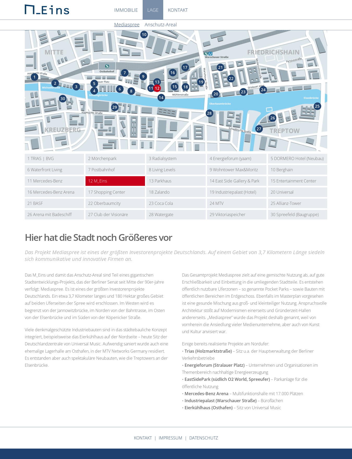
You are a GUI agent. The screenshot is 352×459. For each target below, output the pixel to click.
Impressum (170, 438)
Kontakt (178, 10)
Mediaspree (126, 24)
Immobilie (126, 10)
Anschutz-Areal (161, 24)
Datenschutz (203, 438)
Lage (153, 10)
